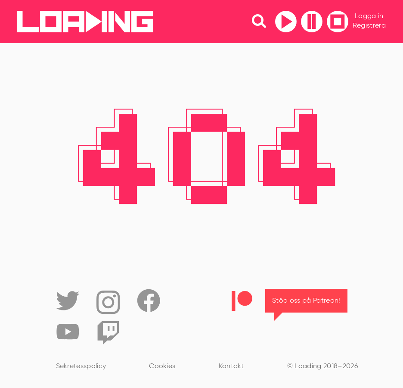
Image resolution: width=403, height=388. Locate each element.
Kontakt (231, 366)
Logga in (369, 16)
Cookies (162, 366)
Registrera (369, 25)
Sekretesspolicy (81, 366)
